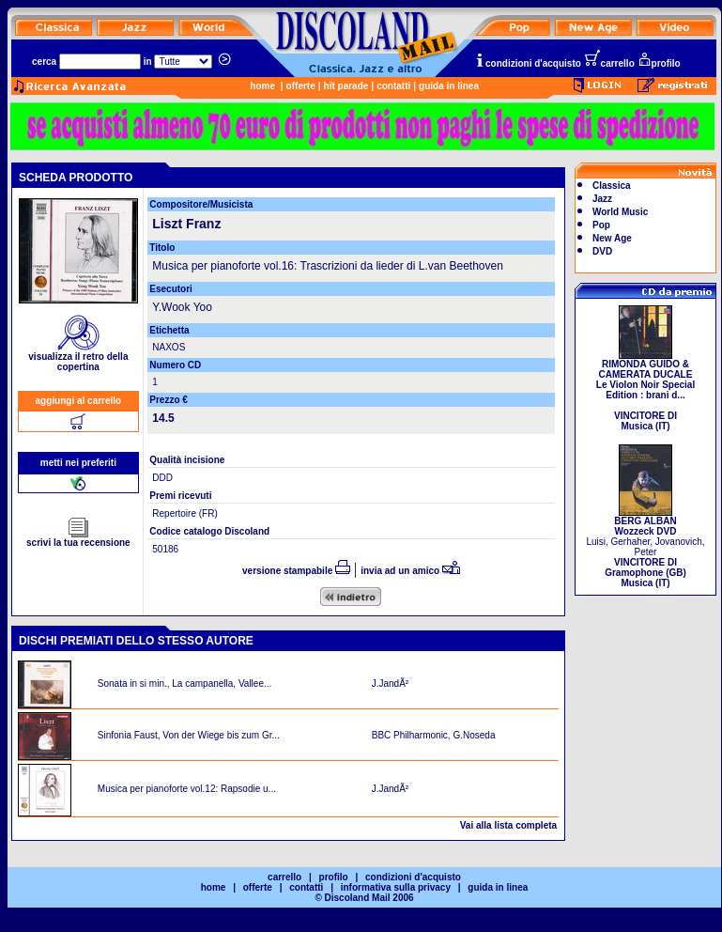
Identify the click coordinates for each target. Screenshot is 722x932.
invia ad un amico (410, 571)
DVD (602, 251)
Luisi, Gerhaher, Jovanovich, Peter (645, 547)
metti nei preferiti (78, 463)
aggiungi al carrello (79, 401)
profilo (659, 63)
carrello (609, 63)
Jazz (602, 199)
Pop (601, 225)
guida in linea (449, 86)
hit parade (346, 86)
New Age (612, 238)
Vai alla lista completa (508, 825)
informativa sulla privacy (396, 887)
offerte (300, 86)
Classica (611, 185)
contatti (393, 86)
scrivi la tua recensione (78, 538)
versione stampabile (296, 571)
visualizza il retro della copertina (78, 357)
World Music (620, 212)
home (262, 86)
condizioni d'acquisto (527, 63)
